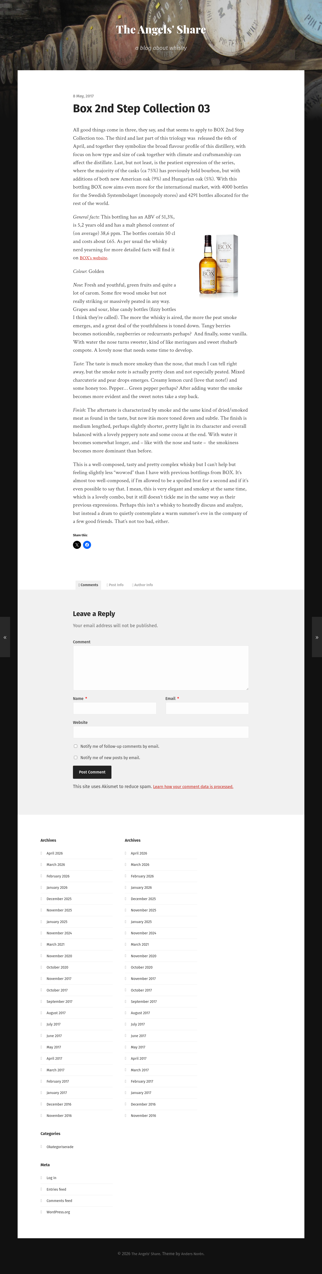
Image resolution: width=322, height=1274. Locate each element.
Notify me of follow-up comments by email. (119, 751)
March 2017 (57, 1074)
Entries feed (58, 1193)
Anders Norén (194, 1258)
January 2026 (58, 892)
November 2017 (60, 983)
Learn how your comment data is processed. (198, 791)
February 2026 (59, 880)
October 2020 (59, 971)
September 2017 (61, 1006)
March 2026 (57, 869)
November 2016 (61, 1120)
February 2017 (59, 1085)
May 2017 (55, 1051)
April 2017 (55, 1063)
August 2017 (57, 1017)
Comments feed (61, 1205)
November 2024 (61, 937)
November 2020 (61, 960)
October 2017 (58, 994)
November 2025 (61, 914)
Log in (52, 1182)
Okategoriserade (62, 1151)
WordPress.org (60, 1216)
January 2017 (58, 1097)
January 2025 (58, 926)
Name (80, 703)
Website (80, 727)
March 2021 (57, 949)
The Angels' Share (160, 28)
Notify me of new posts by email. (110, 762)
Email (172, 703)
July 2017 (54, 1029)
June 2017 (55, 1040)
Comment (81, 646)
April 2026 (56, 857)
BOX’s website (95, 257)
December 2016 (60, 1108)
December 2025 (60, 903)
